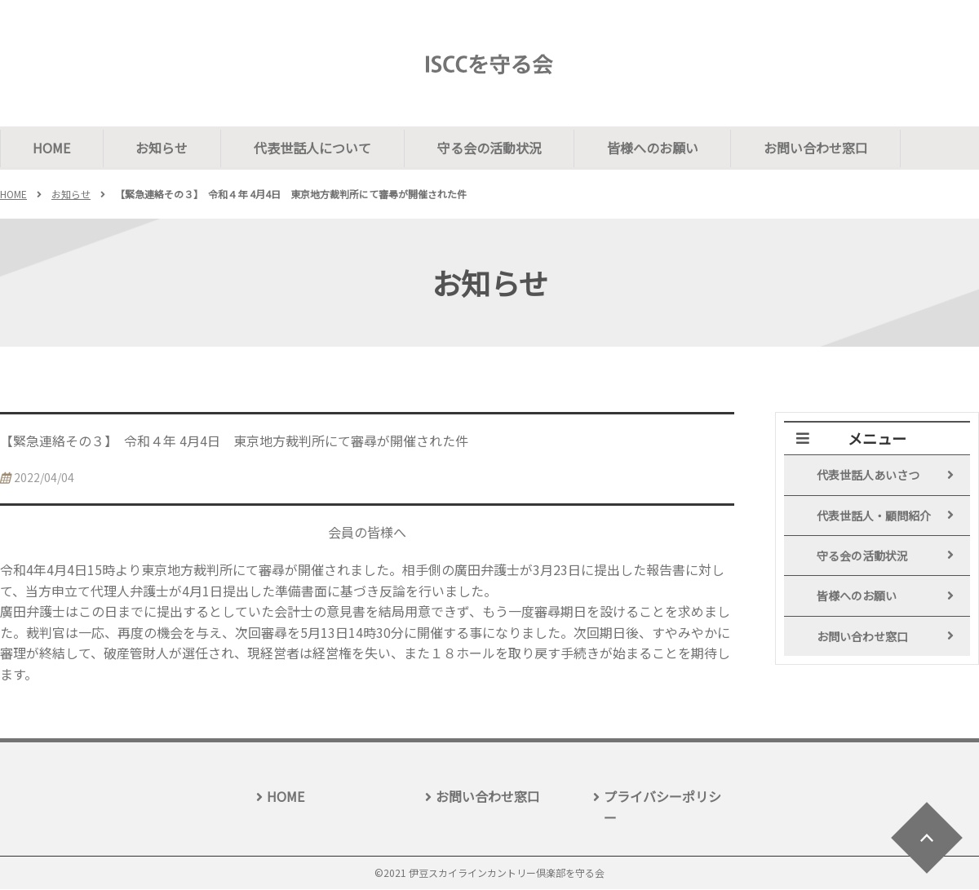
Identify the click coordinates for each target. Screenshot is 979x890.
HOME (52, 147)
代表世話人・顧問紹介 (874, 516)
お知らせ (163, 147)
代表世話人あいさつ (868, 475)
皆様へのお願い (655, 147)
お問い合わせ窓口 (819, 147)
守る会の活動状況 (491, 147)
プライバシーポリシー (662, 807)
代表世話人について (314, 147)
